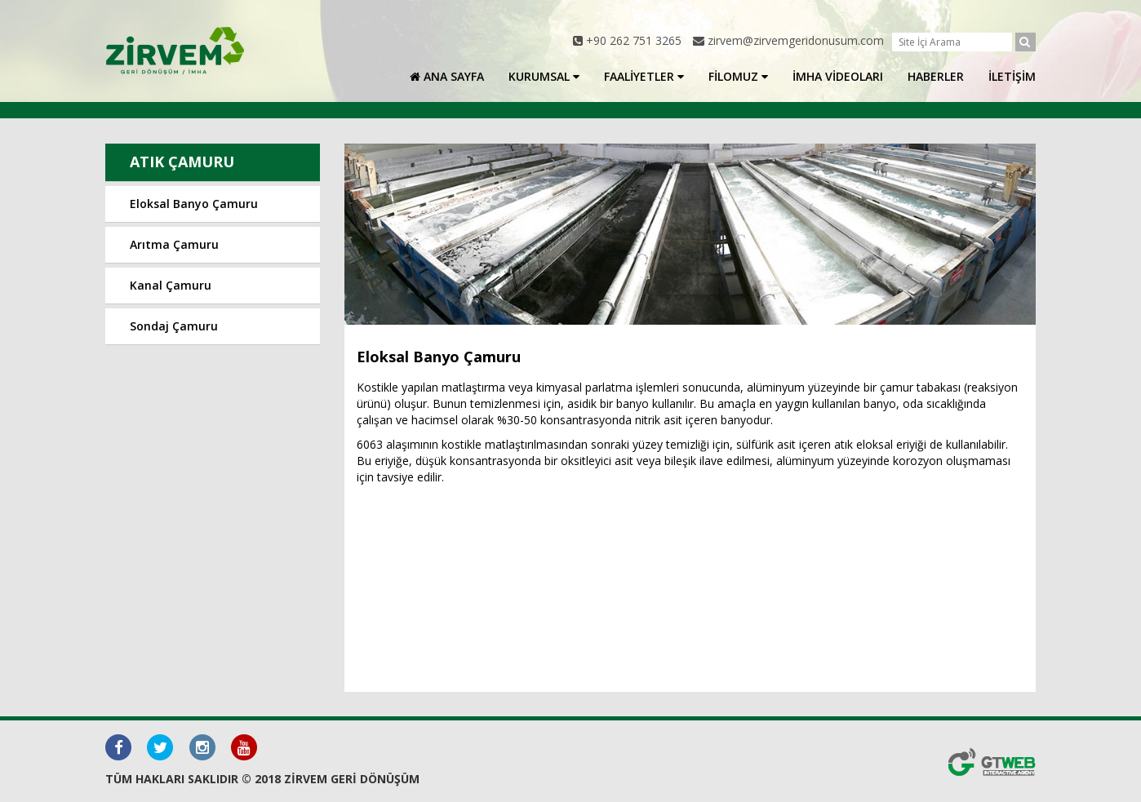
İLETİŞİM (1012, 76)
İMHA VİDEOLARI (837, 76)
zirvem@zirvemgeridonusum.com (796, 40)
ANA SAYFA (447, 76)
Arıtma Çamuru (174, 244)
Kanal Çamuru (170, 285)
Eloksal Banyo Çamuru (194, 203)
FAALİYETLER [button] (644, 76)
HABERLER (936, 76)
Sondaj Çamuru (174, 326)
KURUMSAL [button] (543, 76)
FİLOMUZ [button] (738, 76)
